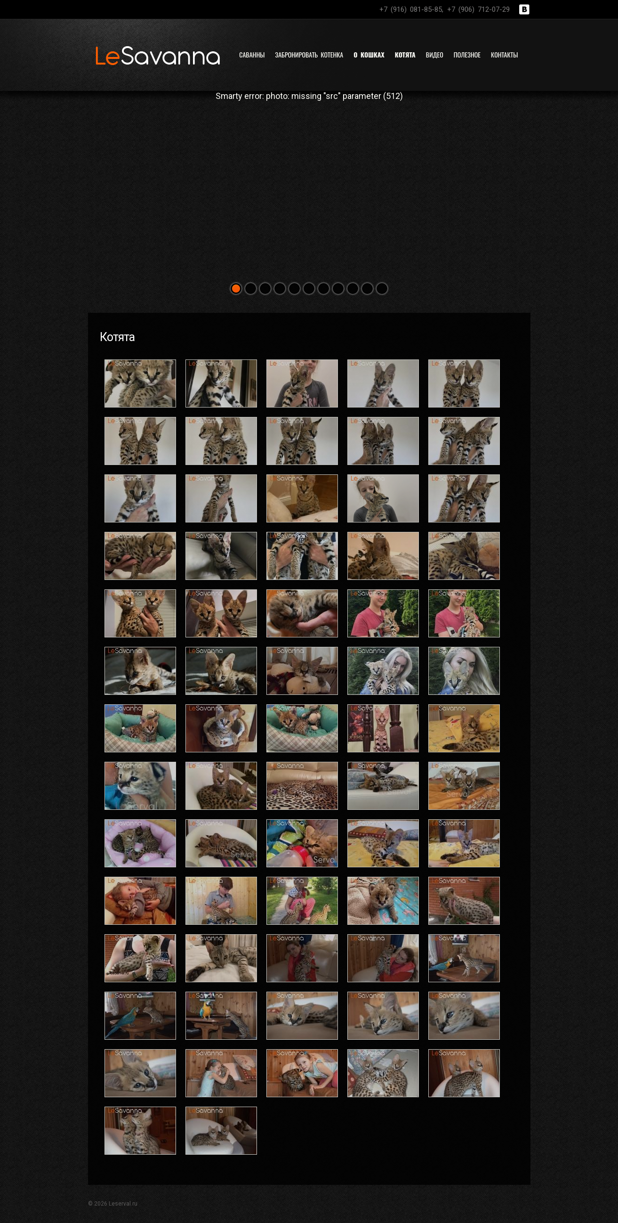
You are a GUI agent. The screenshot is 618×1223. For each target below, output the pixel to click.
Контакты (504, 54)
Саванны (252, 54)
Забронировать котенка (309, 54)
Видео (434, 54)
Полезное (467, 54)
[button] (236, 288)
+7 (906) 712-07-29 (478, 9)
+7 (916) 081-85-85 (410, 9)
